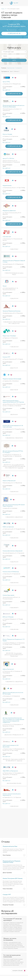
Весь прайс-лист (6, 90)
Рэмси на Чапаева (7, 134)
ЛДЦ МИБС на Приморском (10, 771)
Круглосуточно (10, 68)
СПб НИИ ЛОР (7, 237)
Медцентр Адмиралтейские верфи (12, 379)
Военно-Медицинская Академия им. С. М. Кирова (13, 640)
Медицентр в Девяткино (9, 210)
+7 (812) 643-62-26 (26, 3)
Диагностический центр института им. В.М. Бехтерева (13, 693)
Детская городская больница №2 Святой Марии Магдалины (14, 505)
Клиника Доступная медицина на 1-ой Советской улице (13, 426)
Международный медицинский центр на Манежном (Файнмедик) (13, 106)
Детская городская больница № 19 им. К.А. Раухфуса (13, 451)
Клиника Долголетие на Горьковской (12, 551)
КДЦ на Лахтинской (8, 669)
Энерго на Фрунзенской (9, 480)
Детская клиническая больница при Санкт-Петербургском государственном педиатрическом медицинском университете (13, 720)
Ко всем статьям (18, 970)
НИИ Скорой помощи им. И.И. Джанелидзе (11, 746)
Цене (11, 71)
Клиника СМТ (6, 357)
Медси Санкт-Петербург (9, 336)
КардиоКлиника (7, 185)
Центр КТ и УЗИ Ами (8, 158)
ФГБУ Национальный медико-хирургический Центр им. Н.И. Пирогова (13, 401)
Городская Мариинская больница (11, 311)
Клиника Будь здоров (8, 595)
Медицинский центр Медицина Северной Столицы (14, 261)
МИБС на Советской (8, 527)
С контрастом (18, 68)
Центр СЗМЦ (6, 82)
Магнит (5, 286)
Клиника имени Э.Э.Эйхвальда (11, 571)
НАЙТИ (14, 60)
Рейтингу (16, 71)
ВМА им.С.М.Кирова (8, 617)
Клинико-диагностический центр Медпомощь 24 (12, 794)
